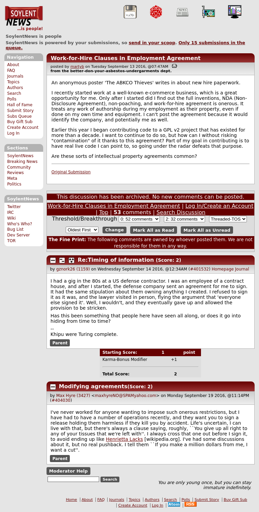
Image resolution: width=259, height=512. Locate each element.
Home (71, 499)
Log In (13, 133)
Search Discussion (180, 212)
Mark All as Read (153, 229)
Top (103, 212)
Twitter (14, 206)
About (13, 64)
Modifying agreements (93, 386)
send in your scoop (152, 42)
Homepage (223, 269)
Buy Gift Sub (19, 121)
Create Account (22, 127)
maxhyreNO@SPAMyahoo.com (125, 395)
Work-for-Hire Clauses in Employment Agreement (125, 58)
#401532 (199, 269)
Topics (13, 82)
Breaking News (22, 161)
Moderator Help (68, 471)
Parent (59, 343)
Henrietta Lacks (124, 439)
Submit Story (20, 110)
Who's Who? (19, 224)
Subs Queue (19, 116)
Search (14, 93)
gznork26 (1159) (73, 269)
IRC (10, 212)
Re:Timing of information (116, 260)
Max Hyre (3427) (73, 395)
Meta (12, 178)
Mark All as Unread (206, 229)
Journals (15, 76)
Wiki (11, 218)
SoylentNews (23, 18)
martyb (77, 66)
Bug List (15, 229)
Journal (242, 269)
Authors (15, 87)
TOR (11, 240)
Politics (14, 184)
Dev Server (18, 235)
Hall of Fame (19, 105)
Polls (11, 99)
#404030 (61, 400)
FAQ (11, 70)
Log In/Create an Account (219, 206)
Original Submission (71, 172)
